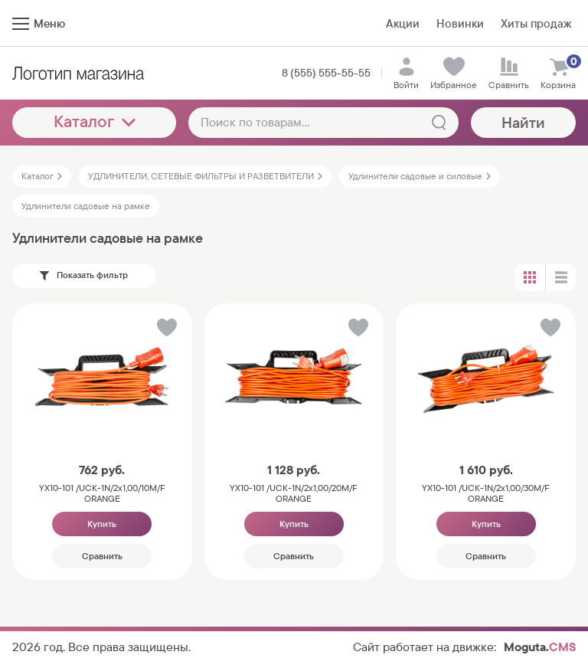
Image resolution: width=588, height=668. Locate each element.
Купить (101, 524)
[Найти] (438, 122)
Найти (523, 123)
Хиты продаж (536, 23)
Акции (403, 23)
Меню (38, 23)
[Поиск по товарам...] (323, 122)
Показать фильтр (84, 275)
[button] (166, 330)
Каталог (95, 121)
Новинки (460, 23)
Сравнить (102, 556)
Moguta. (540, 647)
